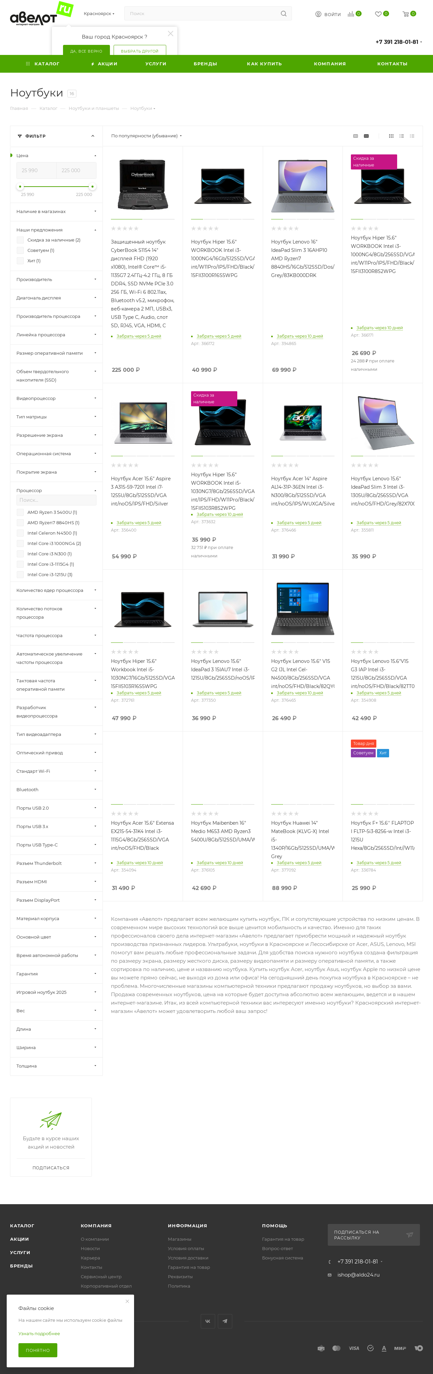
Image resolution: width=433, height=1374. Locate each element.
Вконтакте (208, 1321)
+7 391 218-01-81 (397, 42)
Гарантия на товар (189, 1267)
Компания (96, 1225)
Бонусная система (282, 1257)
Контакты (91, 1267)
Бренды (21, 1265)
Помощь (274, 1225)
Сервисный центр (101, 1276)
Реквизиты (180, 1276)
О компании (95, 1239)
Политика (179, 1286)
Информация (187, 1225)
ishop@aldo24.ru (358, 1275)
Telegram (225, 1321)
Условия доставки (188, 1257)
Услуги (20, 1252)
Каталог (22, 1225)
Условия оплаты (186, 1248)
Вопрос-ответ (277, 1248)
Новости (90, 1248)
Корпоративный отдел (106, 1286)
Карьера (90, 1257)
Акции (19, 1239)
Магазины (179, 1239)
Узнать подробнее (39, 1333)
